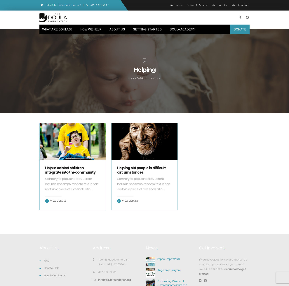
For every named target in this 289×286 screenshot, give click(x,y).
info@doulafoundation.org (61, 5)
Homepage (136, 78)
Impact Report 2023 (168, 259)
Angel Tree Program (168, 270)
